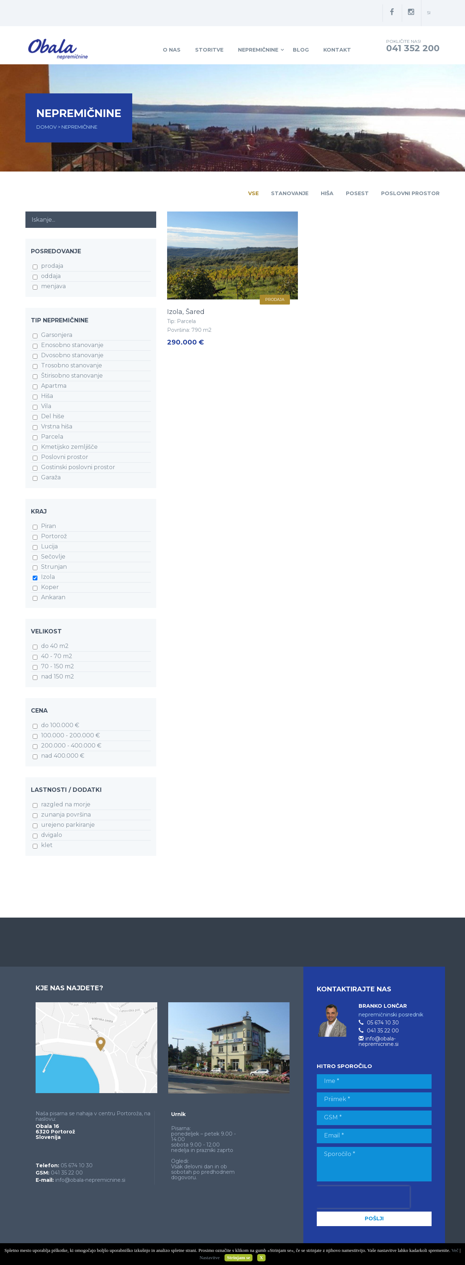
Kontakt (337, 50)
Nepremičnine (258, 50)
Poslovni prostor (410, 193)
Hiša (327, 193)
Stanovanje (289, 193)
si (428, 12)
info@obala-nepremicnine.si (90, 1180)
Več (454, 1250)
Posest (357, 193)
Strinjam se (238, 1257)
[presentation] (363, 1197)
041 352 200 (413, 48)
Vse (253, 193)
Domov (47, 127)
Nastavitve (209, 1257)
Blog (301, 50)
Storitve (209, 50)
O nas (172, 50)
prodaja (274, 299)
